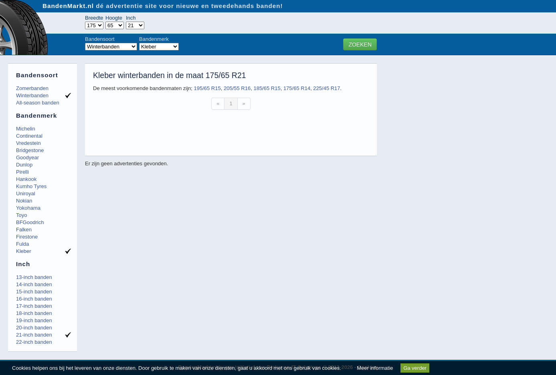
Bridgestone (30, 150)
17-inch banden (34, 306)
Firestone (27, 237)
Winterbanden (32, 95)
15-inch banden (34, 292)
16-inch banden (34, 299)
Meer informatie (375, 368)
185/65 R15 (266, 88)
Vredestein (28, 143)
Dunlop (24, 165)
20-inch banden (34, 328)
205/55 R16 (237, 88)
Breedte (94, 18)
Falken (24, 230)
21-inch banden (34, 335)
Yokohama (28, 208)
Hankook (26, 179)
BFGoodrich (30, 222)
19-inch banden (34, 320)
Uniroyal (25, 194)
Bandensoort (100, 39)
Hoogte (113, 18)
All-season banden (37, 103)
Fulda (22, 244)
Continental (29, 136)
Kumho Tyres (31, 186)
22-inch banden (34, 342)
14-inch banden (34, 284)
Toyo (21, 215)
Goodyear (27, 157)
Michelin (25, 129)
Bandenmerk (154, 39)
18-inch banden (34, 313)
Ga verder (415, 368)
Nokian (24, 201)
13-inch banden (34, 277)
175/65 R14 (296, 88)
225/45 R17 (326, 88)
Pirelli (22, 172)
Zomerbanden (32, 88)
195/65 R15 (207, 88)
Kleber (23, 251)
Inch (131, 18)
